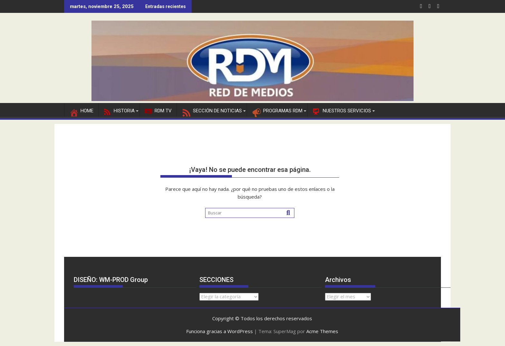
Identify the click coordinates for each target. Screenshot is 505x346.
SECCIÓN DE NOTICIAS (212, 111)
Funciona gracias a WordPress (219, 331)
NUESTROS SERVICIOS (341, 111)
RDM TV (158, 111)
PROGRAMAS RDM (277, 111)
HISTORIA (119, 111)
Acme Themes (322, 331)
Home (81, 111)
